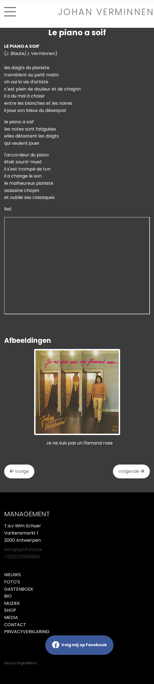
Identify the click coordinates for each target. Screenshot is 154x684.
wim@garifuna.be (23, 549)
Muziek (12, 603)
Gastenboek (18, 589)
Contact (15, 624)
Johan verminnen (106, 12)
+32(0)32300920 (22, 556)
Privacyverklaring (26, 631)
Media (11, 617)
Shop (10, 610)
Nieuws (12, 574)
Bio (8, 596)
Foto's (12, 582)
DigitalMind (27, 663)
